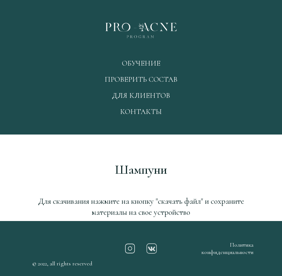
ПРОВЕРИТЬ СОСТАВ (141, 79)
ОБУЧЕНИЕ (141, 63)
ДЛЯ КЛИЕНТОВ (141, 95)
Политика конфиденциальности (227, 248)
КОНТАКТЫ (141, 111)
